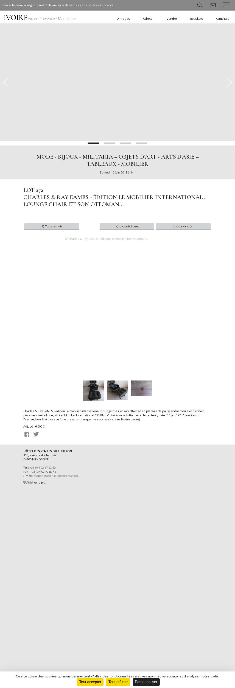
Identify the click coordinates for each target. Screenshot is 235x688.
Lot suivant (183, 226)
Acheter (148, 19)
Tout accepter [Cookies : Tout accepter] (90, 682)
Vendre (172, 19)
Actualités (222, 19)
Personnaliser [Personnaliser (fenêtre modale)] (146, 682)
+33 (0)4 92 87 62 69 (43, 467)
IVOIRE (40, 17)
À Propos (123, 19)
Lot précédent (127, 226)
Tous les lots (52, 226)
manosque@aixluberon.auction (56, 476)
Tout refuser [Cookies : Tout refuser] (118, 682)
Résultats (196, 19)
